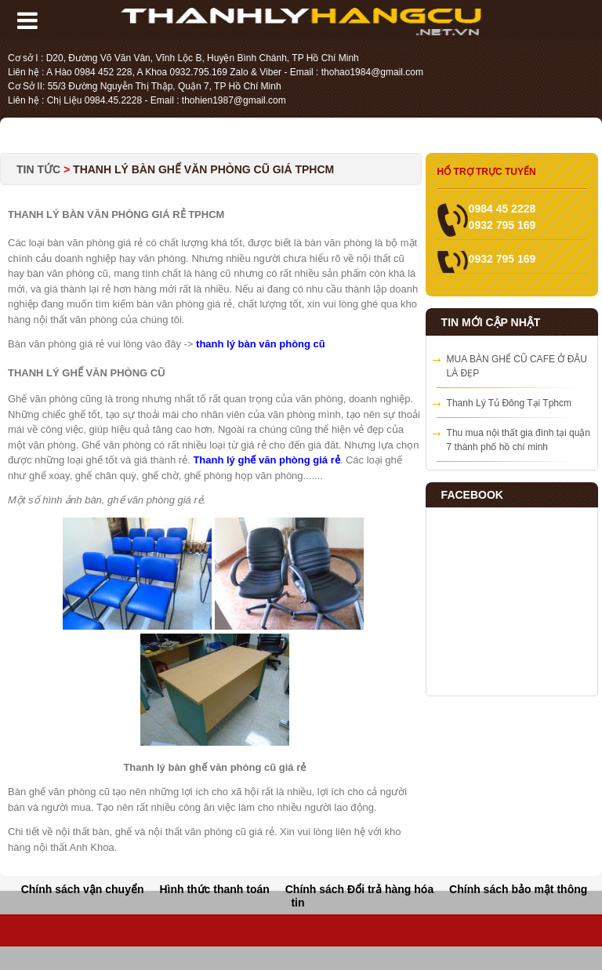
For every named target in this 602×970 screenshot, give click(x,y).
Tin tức (39, 169)
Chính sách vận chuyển (82, 889)
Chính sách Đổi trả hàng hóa (359, 889)
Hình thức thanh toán (214, 889)
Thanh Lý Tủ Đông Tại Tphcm (509, 403)
